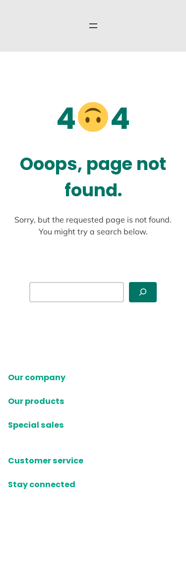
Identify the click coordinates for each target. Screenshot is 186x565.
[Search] (143, 292)
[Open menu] (93, 26)
